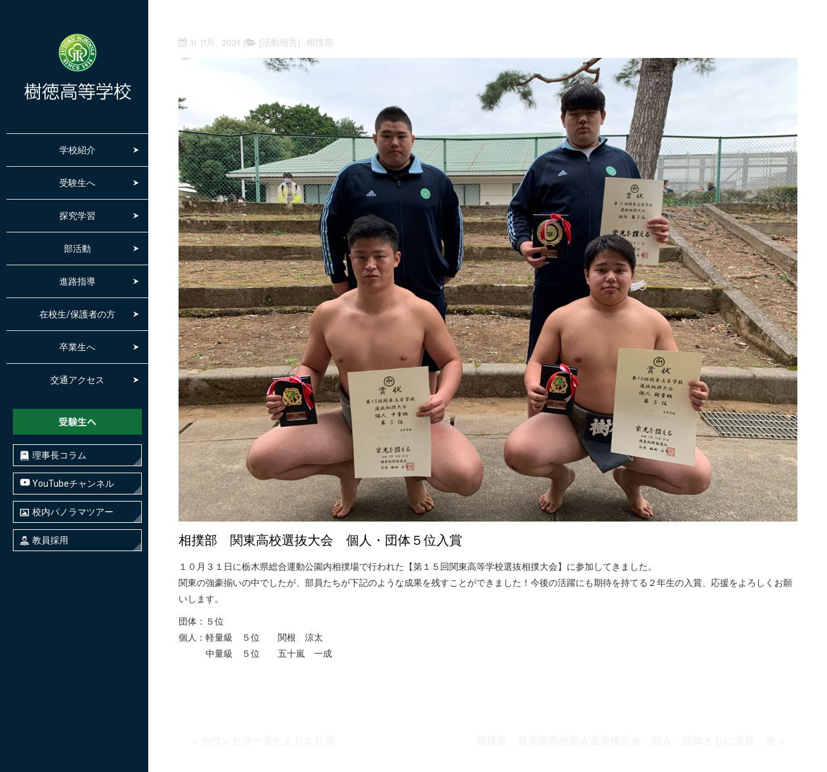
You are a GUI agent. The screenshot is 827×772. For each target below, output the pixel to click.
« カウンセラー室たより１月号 (263, 741)
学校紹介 (77, 150)
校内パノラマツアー (66, 512)
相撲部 (319, 43)
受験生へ (77, 183)
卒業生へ (77, 347)
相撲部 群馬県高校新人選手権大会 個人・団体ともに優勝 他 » (630, 741)
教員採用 (44, 540)
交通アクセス (77, 380)
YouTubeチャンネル (67, 483)
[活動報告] (279, 43)
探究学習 (77, 216)
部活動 (77, 248)
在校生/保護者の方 (77, 314)
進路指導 (77, 281)
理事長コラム (53, 455)
